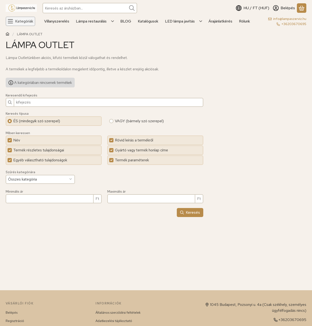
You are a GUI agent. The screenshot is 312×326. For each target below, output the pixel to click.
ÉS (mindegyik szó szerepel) (36, 120)
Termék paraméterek (132, 160)
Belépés (11, 312)
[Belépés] (284, 8)
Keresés (190, 212)
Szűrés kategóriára (20, 172)
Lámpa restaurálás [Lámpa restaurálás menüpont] (91, 21)
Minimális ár (14, 192)
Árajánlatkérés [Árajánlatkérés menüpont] (220, 21)
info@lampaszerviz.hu (289, 19)
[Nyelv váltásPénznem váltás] (252, 8)
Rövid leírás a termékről (134, 140)
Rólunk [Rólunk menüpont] (244, 21)
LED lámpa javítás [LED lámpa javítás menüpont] (180, 21)
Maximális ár (116, 192)
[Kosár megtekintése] (301, 8)
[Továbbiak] (112, 21)
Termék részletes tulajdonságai (38, 150)
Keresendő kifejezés (21, 95)
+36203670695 (294, 24)
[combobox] (90, 8)
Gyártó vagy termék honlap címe (141, 150)
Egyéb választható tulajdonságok (40, 160)
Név (16, 140)
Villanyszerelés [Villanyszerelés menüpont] (56, 21)
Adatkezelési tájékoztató (113, 321)
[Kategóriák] (20, 21)
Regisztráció (15, 321)
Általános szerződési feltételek (118, 312)
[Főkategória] (7, 34)
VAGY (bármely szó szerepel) (139, 120)
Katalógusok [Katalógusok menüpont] (148, 21)
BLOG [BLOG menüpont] (125, 21)
